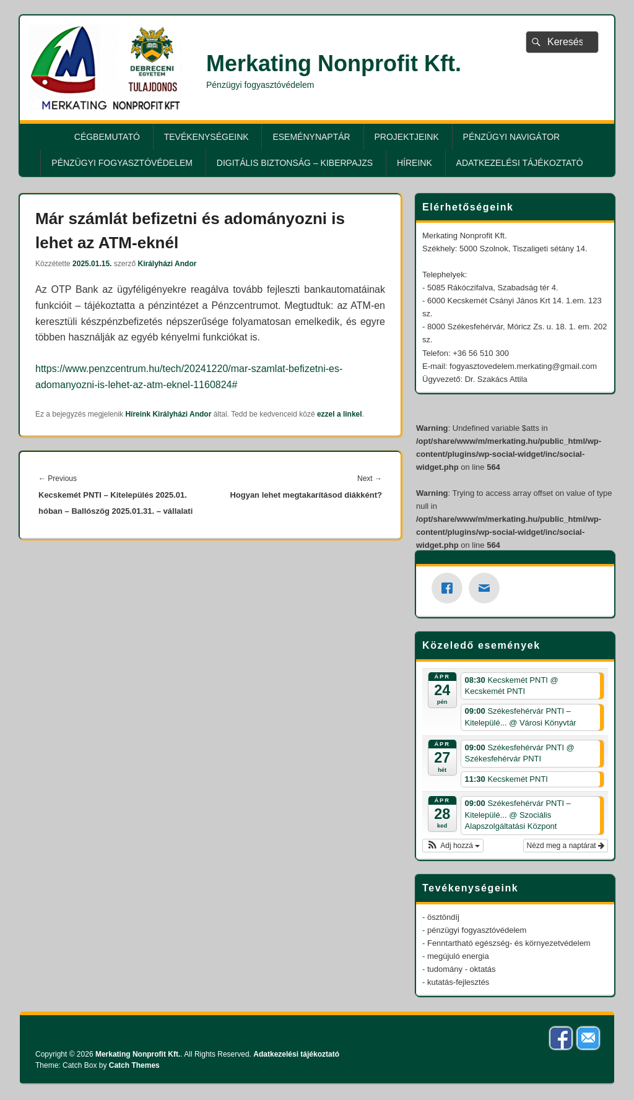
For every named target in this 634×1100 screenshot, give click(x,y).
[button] (453, 845)
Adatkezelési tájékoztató (519, 163)
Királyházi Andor (166, 263)
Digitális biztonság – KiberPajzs (295, 163)
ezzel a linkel (339, 414)
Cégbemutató (107, 137)
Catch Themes (134, 1065)
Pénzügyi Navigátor (511, 137)
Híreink (414, 163)
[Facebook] (450, 588)
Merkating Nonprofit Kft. (333, 63)
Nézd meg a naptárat (565, 845)
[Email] (487, 588)
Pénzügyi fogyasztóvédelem (122, 163)
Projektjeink (407, 137)
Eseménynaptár (311, 137)
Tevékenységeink (206, 137)
